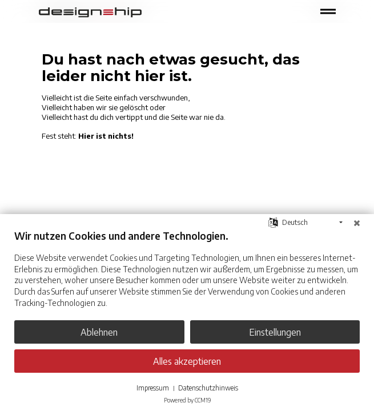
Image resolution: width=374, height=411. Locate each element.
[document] (187, 277)
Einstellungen (275, 332)
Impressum (152, 388)
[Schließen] (356, 222)
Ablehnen (99, 332)
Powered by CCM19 (187, 400)
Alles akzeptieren (187, 361)
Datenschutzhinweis (208, 388)
